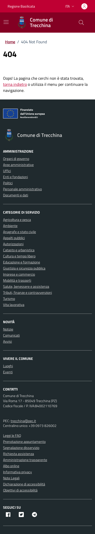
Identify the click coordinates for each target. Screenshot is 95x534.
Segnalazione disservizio (21, 447)
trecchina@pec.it (23, 420)
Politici (8, 183)
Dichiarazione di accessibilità (24, 484)
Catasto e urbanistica (18, 250)
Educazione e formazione (21, 262)
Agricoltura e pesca (17, 219)
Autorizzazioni (13, 244)
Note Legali (11, 478)
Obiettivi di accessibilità (20, 490)
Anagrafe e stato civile (19, 231)
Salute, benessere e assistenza (26, 286)
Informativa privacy (17, 472)
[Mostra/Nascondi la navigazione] (6, 22)
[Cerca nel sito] (81, 22)
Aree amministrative (18, 164)
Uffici (7, 170)
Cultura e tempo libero (19, 256)
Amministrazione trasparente (25, 459)
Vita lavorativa (13, 304)
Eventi (8, 372)
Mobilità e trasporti (17, 280)
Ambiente (10, 225)
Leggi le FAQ (12, 435)
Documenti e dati (15, 195)
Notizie (8, 329)
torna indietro (15, 84)
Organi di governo (16, 158)
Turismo (9, 298)
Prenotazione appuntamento (24, 441)
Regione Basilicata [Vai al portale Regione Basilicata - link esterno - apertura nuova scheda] (21, 6)
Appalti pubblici (14, 237)
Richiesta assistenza (18, 453)
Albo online (11, 465)
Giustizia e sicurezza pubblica (24, 268)
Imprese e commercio (19, 274)
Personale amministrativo (22, 189)
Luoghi (8, 365)
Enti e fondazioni (15, 176)
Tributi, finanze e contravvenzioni (27, 292)
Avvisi (7, 341)
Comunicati (11, 335)
